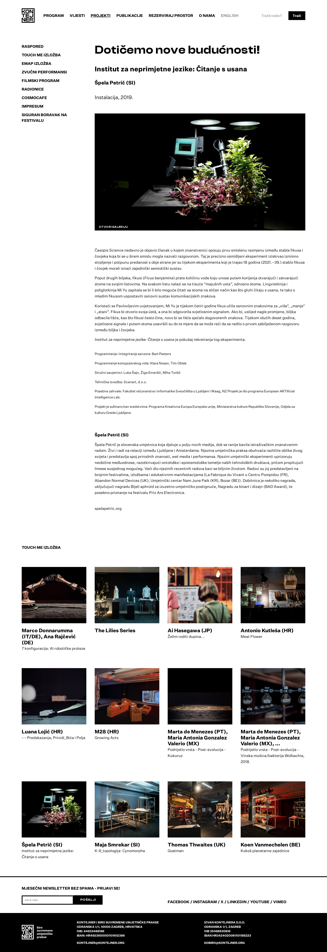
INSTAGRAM (205, 901)
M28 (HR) (107, 731)
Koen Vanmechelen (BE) (271, 844)
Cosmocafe (34, 97)
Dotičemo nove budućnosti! (177, 50)
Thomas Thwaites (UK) (197, 844)
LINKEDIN (237, 901)
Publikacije (129, 15)
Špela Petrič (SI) (42, 844)
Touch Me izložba (41, 55)
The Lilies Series (115, 630)
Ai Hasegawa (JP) (190, 630)
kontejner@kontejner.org (101, 942)
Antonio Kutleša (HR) (267, 630)
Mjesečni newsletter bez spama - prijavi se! (71, 888)
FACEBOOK (178, 901)
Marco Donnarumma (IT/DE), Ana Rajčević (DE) (49, 636)
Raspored (33, 46)
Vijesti (77, 15)
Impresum (32, 106)
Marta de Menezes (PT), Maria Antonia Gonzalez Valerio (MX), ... (271, 737)
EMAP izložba (36, 63)
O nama (207, 15)
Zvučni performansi (44, 72)
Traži (297, 16)
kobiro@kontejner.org (224, 942)
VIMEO (279, 901)
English (230, 15)
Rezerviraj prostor (171, 15)
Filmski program (40, 80)
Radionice (33, 89)
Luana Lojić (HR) (42, 731)
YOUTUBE (259, 901)
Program (53, 15)
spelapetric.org (108, 508)
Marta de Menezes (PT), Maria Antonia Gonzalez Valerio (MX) (198, 737)
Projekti (101, 15)
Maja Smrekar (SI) (117, 844)
